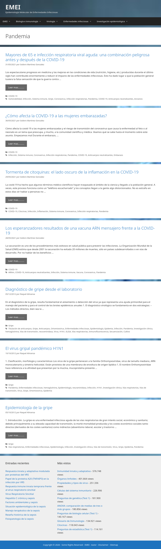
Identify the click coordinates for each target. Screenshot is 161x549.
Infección (27, 99)
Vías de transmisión (29, 331)
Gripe (50, 99)
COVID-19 (12, 96)
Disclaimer (103, 544)
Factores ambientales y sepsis (21, 502)
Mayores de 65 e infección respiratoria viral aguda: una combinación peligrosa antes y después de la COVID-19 (77, 57)
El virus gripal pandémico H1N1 (34, 348)
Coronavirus (59, 99)
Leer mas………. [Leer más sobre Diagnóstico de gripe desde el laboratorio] (16, 317)
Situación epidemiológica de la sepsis (25, 506)
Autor (94, 544)
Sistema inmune (39, 99)
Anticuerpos (44, 328)
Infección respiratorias (77, 99)
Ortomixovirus (57, 328)
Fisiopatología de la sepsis (19, 518)
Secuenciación (115, 331)
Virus (56, 331)
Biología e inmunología (30, 21)
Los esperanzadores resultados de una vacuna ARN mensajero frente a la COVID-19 (80, 230)
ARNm (11, 272)
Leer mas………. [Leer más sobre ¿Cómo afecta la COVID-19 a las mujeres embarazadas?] (16, 143)
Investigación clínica (143, 328)
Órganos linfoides (66, 478)
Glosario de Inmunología (70, 521)
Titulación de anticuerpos (20, 328)
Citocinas (22, 211)
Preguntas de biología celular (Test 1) (77, 513)
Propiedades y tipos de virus (72, 482)
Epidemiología (96, 328)
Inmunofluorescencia (98, 331)
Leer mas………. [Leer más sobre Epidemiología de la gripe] (16, 435)
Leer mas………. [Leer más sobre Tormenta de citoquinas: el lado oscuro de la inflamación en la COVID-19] (16, 199)
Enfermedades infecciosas (78, 21)
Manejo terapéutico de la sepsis (22, 510)
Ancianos (138, 99)
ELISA (68, 331)
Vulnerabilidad (15, 99)
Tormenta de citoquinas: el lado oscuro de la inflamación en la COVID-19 (72, 172)
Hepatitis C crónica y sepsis (20, 498)
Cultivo (127, 331)
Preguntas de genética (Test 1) (73, 498)
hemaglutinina (12, 331)
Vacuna (79, 272)
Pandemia (92, 99)
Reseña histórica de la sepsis (20, 514)
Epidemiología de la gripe (28, 407)
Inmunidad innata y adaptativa (74, 471)
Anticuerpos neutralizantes (120, 99)
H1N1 (62, 331)
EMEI (12, 7)
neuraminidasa (46, 331)
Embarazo (118, 155)
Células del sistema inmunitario (74, 490)
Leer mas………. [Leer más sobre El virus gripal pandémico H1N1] (16, 376)
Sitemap (114, 544)
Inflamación (42, 211)
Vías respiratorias (80, 331)
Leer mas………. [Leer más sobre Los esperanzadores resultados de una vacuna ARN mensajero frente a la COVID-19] (16, 260)
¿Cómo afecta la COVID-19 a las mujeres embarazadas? (56, 115)
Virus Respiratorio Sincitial (19, 493)
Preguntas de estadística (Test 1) (74, 529)
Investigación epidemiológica (114, 21)
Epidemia (108, 328)
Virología (54, 21)
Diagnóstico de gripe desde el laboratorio (43, 289)
